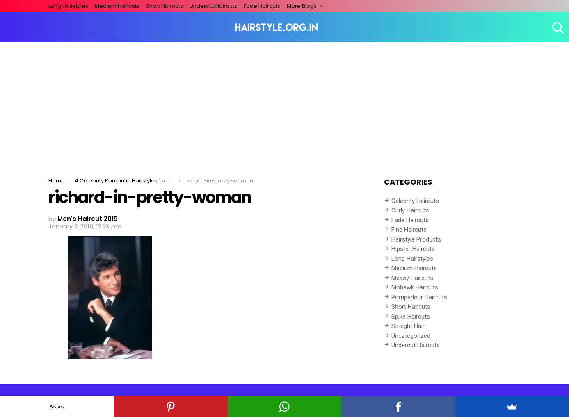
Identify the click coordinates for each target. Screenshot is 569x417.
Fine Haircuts (409, 229)
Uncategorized (410, 336)
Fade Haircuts (262, 6)
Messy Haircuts (412, 278)
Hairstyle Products (416, 239)
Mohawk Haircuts (414, 287)
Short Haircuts (164, 6)
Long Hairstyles (68, 6)
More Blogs (302, 6)
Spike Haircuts (410, 316)
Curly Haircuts (410, 210)
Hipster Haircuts (413, 249)
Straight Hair (408, 326)
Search (557, 27)
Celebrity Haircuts (415, 201)
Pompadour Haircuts (419, 297)
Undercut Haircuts (213, 6)
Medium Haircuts (117, 6)
